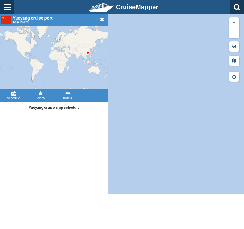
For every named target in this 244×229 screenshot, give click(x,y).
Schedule (13, 95)
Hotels (67, 95)
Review (40, 95)
